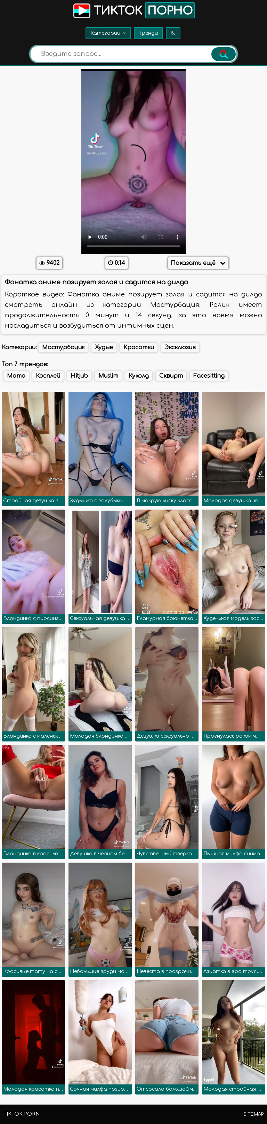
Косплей (48, 376)
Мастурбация (63, 347)
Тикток (133, 10)
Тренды (148, 33)
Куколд (139, 376)
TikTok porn (21, 1114)
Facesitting (209, 376)
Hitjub (79, 376)
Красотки (138, 347)
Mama (16, 376)
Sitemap (253, 1114)
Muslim (108, 376)
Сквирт (171, 376)
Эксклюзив (180, 347)
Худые (104, 347)
